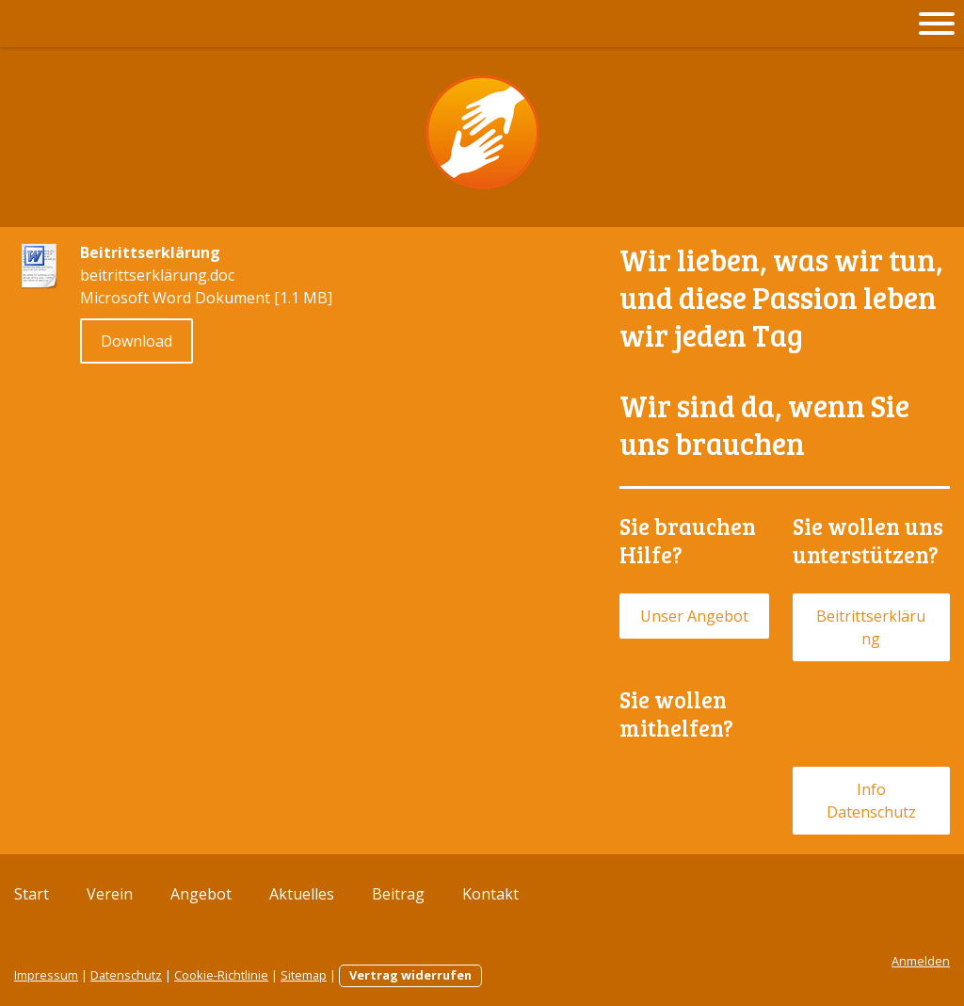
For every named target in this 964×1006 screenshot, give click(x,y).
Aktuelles (301, 894)
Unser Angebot (694, 616)
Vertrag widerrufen (410, 974)
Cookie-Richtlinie (221, 974)
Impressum (46, 974)
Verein (110, 894)
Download (136, 341)
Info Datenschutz (871, 800)
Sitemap (304, 974)
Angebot (201, 894)
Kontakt (490, 894)
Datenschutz (126, 974)
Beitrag (398, 894)
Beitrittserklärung (870, 627)
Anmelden (921, 960)
